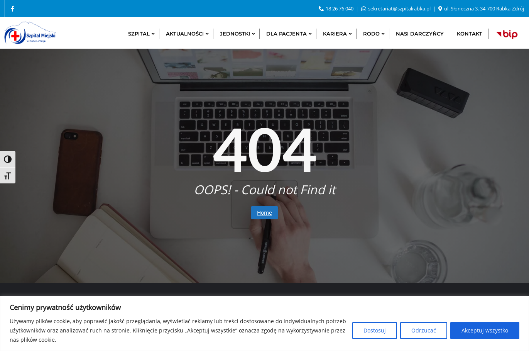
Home (264, 212)
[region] (264, 323)
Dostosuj (374, 330)
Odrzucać (423, 330)
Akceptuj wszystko (484, 330)
